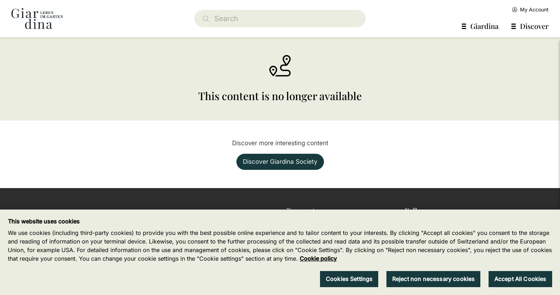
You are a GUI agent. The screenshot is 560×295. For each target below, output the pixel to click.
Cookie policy (318, 258)
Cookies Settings (349, 278)
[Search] (280, 18)
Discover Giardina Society (280, 161)
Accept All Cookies (520, 278)
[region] (280, 252)
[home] (37, 18)
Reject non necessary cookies (433, 278)
